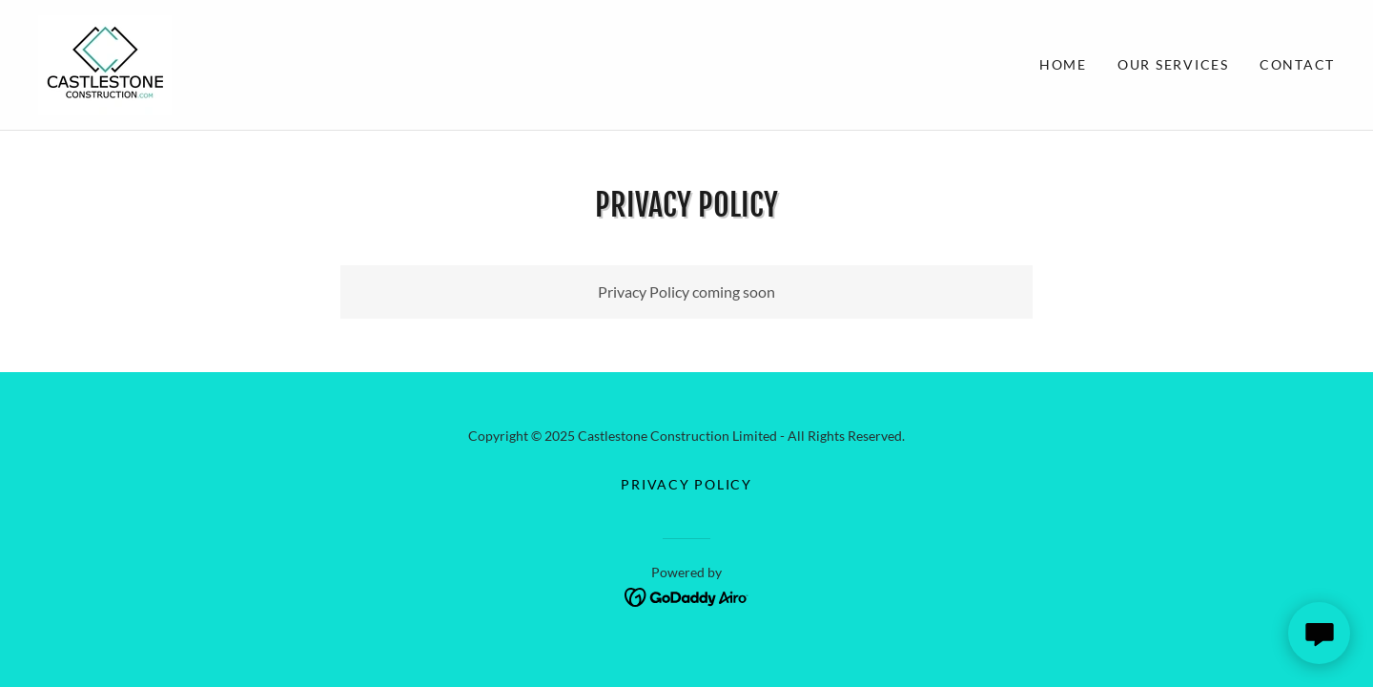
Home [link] (1063, 64)
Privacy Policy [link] (686, 484)
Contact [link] (1297, 64)
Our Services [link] (1173, 64)
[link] (105, 62)
